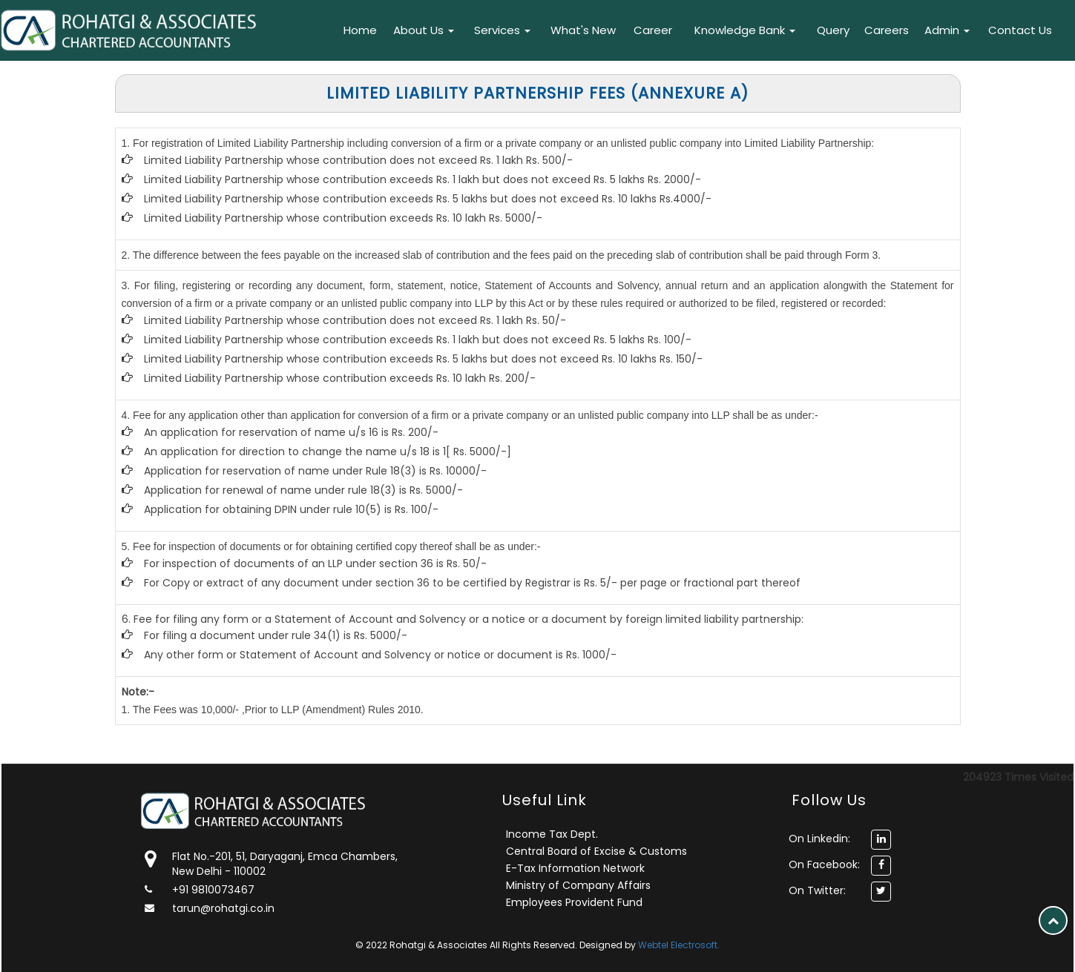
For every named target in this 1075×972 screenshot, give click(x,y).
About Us (423, 30)
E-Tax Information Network (575, 868)
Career (653, 30)
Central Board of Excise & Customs (596, 851)
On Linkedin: (819, 838)
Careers (886, 30)
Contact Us (1020, 30)
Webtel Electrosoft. (679, 945)
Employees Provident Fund (574, 902)
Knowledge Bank (744, 30)
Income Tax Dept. (552, 834)
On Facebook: (824, 864)
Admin (947, 30)
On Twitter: (817, 890)
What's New (583, 30)
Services (502, 30)
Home (360, 30)
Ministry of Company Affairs (578, 885)
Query (833, 30)
